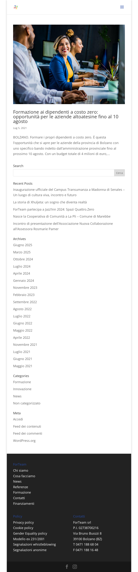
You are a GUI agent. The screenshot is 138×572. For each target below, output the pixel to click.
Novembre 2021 (25, 344)
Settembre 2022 (25, 302)
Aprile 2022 (21, 337)
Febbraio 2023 (23, 295)
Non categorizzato (26, 403)
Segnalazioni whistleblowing (34, 544)
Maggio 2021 (22, 366)
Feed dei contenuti (27, 426)
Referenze (20, 487)
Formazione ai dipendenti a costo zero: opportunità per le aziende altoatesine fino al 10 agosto (65, 116)
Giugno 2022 (22, 323)
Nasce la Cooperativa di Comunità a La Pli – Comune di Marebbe (62, 216)
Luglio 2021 (21, 352)
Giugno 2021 (22, 359)
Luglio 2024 (21, 266)
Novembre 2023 (25, 287)
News (17, 396)
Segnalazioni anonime (30, 550)
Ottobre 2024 (23, 259)
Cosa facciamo (24, 476)
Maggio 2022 (22, 330)
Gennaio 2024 (23, 280)
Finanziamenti (23, 503)
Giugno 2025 (22, 245)
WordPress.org (24, 440)
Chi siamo (20, 470)
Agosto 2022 (22, 309)
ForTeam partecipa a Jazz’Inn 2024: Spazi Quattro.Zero (53, 209)
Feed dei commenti (27, 433)
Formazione (22, 382)
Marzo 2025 (22, 252)
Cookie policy (23, 528)
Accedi (18, 419)
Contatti (19, 498)
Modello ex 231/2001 (29, 539)
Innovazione (22, 389)
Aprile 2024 (21, 273)
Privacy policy (23, 522)
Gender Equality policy (30, 533)
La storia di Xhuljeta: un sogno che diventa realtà (50, 202)
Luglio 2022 (21, 316)
